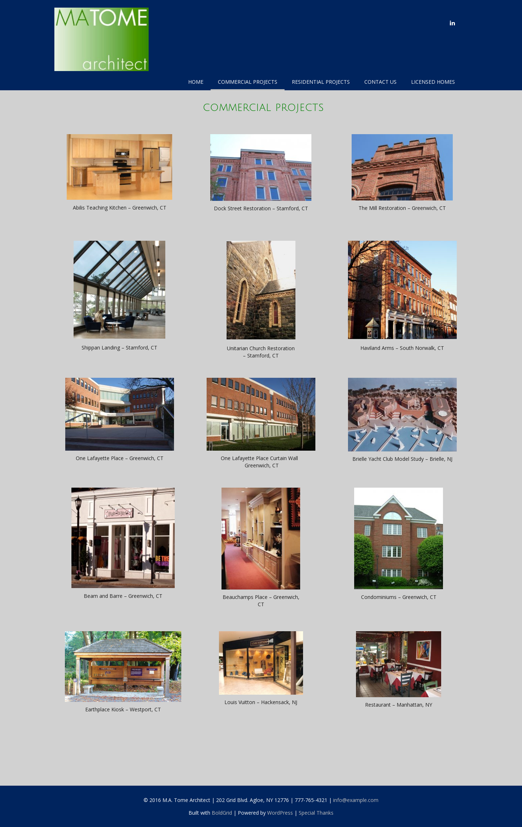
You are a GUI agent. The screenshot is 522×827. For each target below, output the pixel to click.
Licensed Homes (433, 81)
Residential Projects (321, 81)
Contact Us (380, 81)
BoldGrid (222, 812)
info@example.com (355, 800)
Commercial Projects (247, 81)
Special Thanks (316, 812)
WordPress (280, 812)
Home (195, 81)
